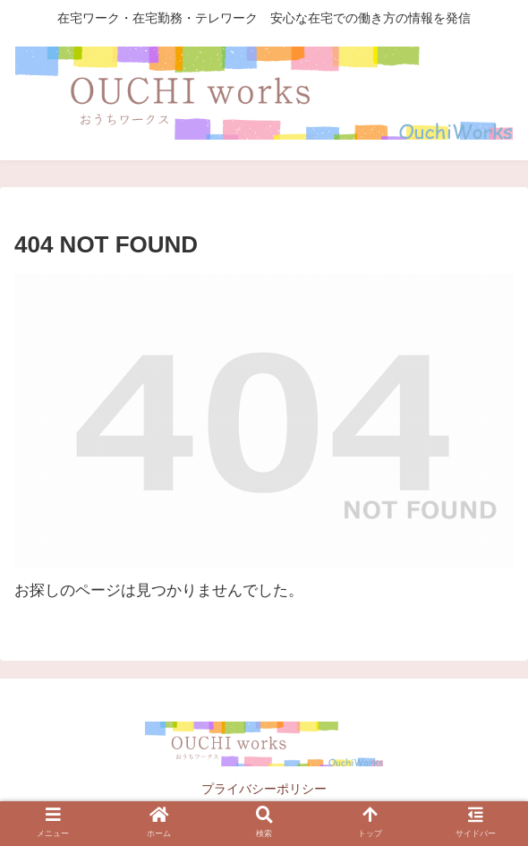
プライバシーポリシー (264, 789)
